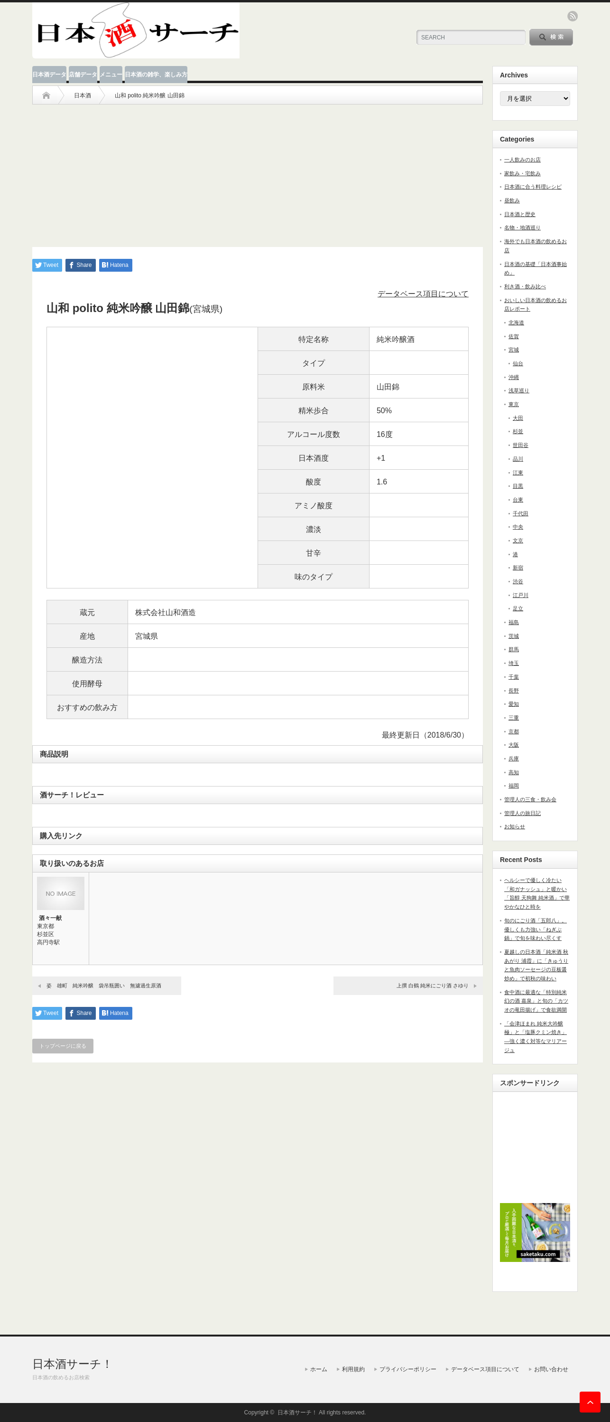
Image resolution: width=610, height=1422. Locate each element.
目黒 (518, 486)
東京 (513, 404)
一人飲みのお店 (522, 159)
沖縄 (513, 377)
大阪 (513, 745)
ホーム (318, 1369)
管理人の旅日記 (522, 813)
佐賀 (513, 336)
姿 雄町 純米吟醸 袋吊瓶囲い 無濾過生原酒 (103, 985)
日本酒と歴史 (520, 214)
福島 (513, 622)
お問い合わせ (551, 1369)
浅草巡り (518, 390)
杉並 (518, 431)
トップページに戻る (62, 1046)
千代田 (520, 513)
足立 (518, 608)
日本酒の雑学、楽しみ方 (156, 74)
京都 (513, 731)
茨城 (513, 636)
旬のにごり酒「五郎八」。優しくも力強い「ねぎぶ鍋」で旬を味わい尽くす (535, 929)
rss (572, 16)
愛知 (513, 704)
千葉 (513, 677)
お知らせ (514, 826)
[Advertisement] (257, 170)
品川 (518, 459)
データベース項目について (423, 294)
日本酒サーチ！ (72, 1363)
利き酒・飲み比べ (525, 286)
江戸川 (520, 595)
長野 (513, 690)
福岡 (513, 785)
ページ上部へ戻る (590, 1402)
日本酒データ (49, 74)
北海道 (516, 322)
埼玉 (513, 663)
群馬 (513, 649)
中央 (518, 527)
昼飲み (512, 200)
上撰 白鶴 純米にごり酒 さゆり (433, 985)
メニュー (111, 74)
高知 (513, 772)
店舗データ (83, 74)
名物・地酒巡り (522, 227)
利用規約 (353, 1369)
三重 (513, 717)
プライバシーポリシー (407, 1369)
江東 (518, 472)
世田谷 (520, 445)
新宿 (518, 567)
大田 (518, 418)
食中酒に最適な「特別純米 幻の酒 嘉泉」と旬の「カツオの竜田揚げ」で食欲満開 (536, 1001)
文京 (518, 540)
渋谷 (518, 581)
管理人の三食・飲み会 (530, 799)
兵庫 (513, 758)
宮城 (513, 349)
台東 (518, 499)
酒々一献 (50, 918)
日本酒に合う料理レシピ (533, 187)
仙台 (518, 363)
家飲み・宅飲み (522, 173)
